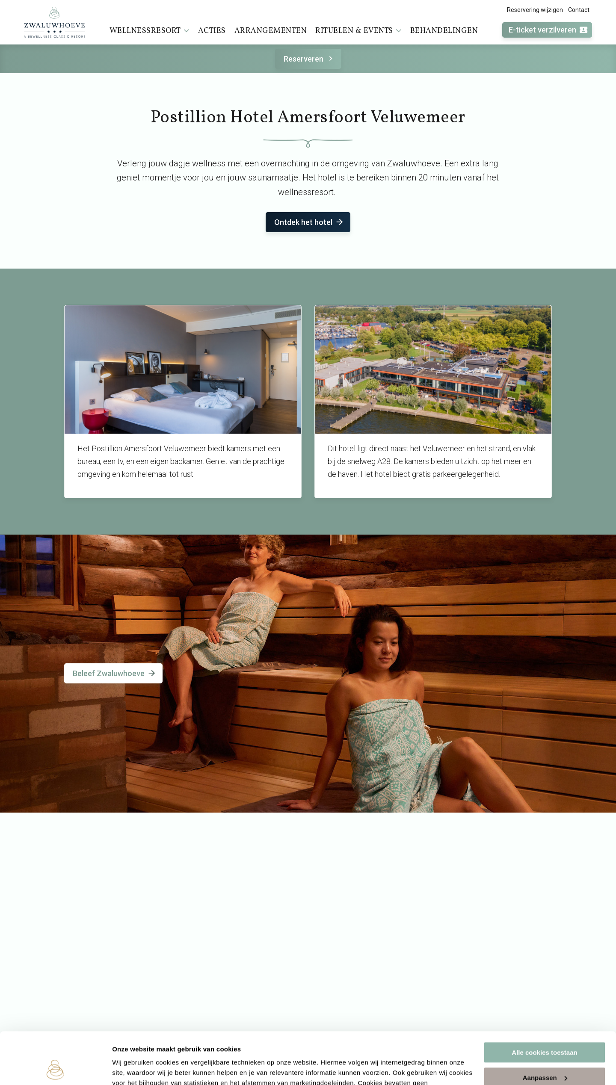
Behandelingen (444, 31)
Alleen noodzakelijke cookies (544, 1054)
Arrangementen (270, 31)
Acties (212, 31)
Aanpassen (545, 1028)
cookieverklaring (279, 1044)
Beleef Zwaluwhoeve (115, 673)
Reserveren (309, 58)
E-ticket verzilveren (548, 30)
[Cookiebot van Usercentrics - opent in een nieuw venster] (55, 1068)
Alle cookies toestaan (544, 1004)
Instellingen (130, 1068)
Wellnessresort (150, 30)
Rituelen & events (358, 30)
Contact (578, 9)
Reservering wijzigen (535, 9)
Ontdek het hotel (309, 222)
